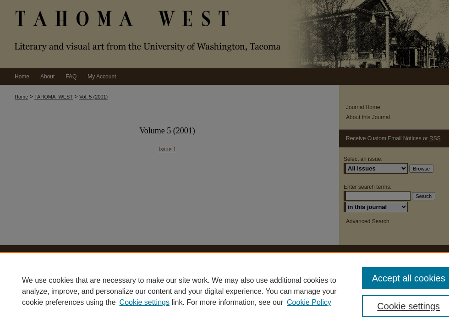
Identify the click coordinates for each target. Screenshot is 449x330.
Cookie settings (145, 302)
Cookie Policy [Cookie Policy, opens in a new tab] (309, 302)
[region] (224, 291)
